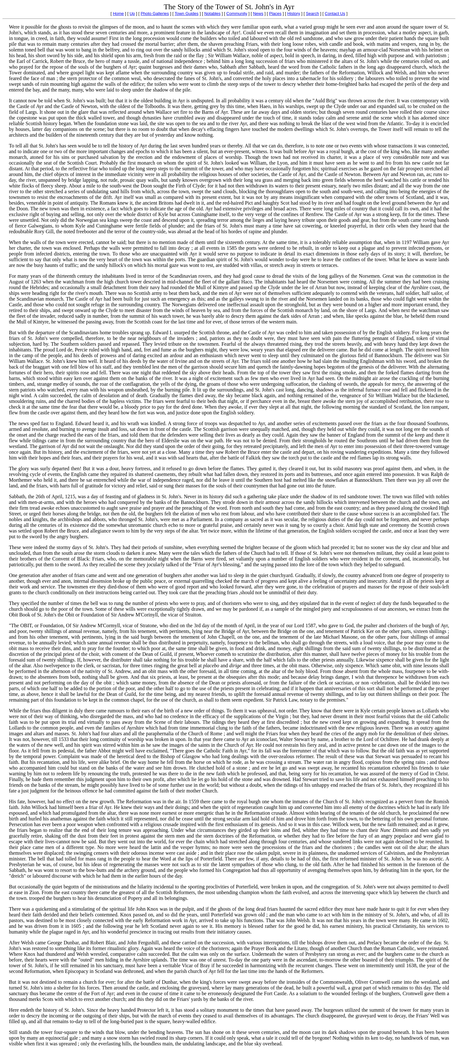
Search (312, 13)
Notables (212, 13)
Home (118, 13)
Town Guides (186, 13)
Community (236, 13)
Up (132, 13)
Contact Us (335, 13)
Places (275, 13)
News (258, 13)
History (293, 13)
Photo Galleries (155, 13)
